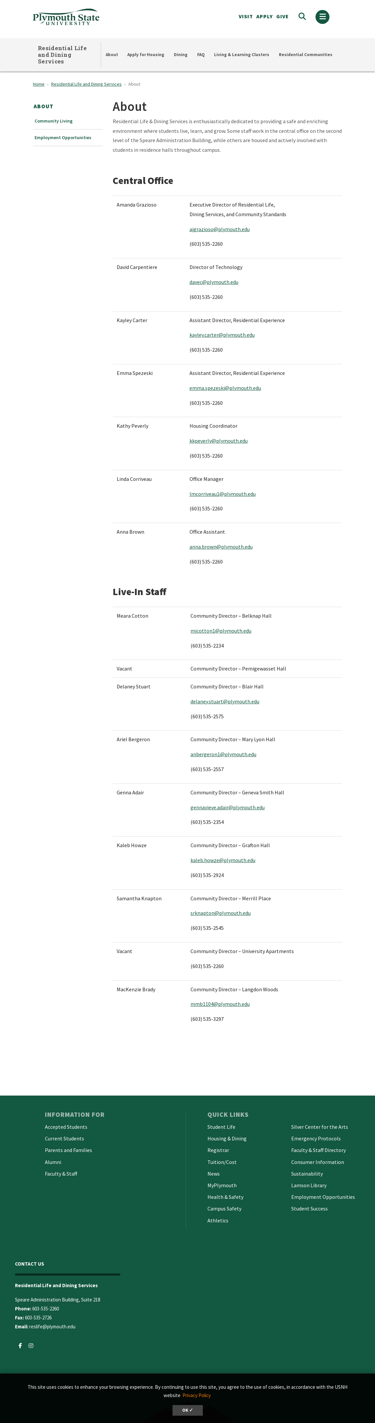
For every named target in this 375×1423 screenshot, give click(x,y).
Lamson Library (308, 1185)
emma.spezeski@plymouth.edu (225, 388)
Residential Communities (305, 54)
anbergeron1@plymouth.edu (223, 754)
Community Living (53, 121)
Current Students (64, 1138)
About (112, 54)
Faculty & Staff (61, 1173)
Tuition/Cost (222, 1162)
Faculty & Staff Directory (318, 1150)
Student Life (221, 1126)
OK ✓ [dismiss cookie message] (187, 1410)
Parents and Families (68, 1150)
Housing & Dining (227, 1138)
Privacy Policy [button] (197, 1395)
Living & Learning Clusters (241, 54)
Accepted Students (66, 1126)
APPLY (264, 16)
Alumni (53, 1162)
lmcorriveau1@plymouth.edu (222, 493)
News (213, 1173)
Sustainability (307, 1173)
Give (282, 16)
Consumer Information (317, 1162)
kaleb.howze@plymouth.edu (222, 860)
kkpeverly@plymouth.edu (218, 440)
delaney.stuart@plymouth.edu (224, 701)
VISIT (246, 16)
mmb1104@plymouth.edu (220, 1004)
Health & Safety (225, 1197)
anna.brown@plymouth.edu (221, 546)
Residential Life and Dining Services (62, 54)
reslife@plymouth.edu (52, 1326)
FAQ (201, 54)
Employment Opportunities (63, 137)
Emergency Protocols (316, 1138)
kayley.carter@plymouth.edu (222, 334)
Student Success (309, 1208)
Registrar (218, 1150)
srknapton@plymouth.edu (220, 913)
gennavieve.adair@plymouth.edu (227, 807)
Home (39, 84)
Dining (181, 54)
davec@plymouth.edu (213, 282)
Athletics (217, 1220)
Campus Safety (224, 1208)
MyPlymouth (222, 1185)
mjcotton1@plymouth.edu (220, 630)
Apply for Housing (145, 54)
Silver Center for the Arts (319, 1126)
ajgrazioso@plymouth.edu (219, 229)
